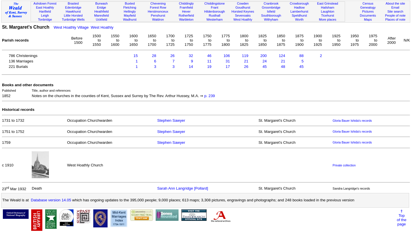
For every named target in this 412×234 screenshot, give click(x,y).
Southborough (271, 15)
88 (301, 56)
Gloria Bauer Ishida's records (352, 120)
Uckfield (101, 19)
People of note (395, 15)
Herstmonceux (158, 11)
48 (283, 66)
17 (228, 66)
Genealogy (368, 7)
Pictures (368, 11)
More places (327, 19)
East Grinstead (327, 3)
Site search (395, 11)
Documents (368, 15)
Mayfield (130, 15)
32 (191, 56)
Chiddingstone (214, 3)
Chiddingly (186, 3)
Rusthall (214, 15)
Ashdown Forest (44, 3)
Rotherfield (186, 15)
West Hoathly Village (71, 27)
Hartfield (45, 11)
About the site (395, 3)
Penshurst (158, 15)
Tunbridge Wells (73, 19)
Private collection (344, 165)
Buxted (130, 3)
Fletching (129, 7)
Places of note (395, 19)
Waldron (158, 19)
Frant (214, 7)
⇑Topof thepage (401, 217)
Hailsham (327, 7)
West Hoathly (242, 19)
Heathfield (101, 11)
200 (263, 56)
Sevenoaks (243, 15)
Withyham (271, 19)
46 (209, 56)
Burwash (101, 3)
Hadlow (299, 7)
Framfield (186, 7)
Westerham (215, 19)
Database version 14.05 (51, 200)
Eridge (101, 7)
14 (191, 66)
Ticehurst (327, 15)
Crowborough (299, 3)
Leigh (45, 15)
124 (282, 56)
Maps (368, 19)
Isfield (271, 11)
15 (136, 56)
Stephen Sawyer (171, 120)
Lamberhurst (299, 11)
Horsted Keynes (242, 11)
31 (228, 61)
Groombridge (271, 7)
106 (226, 56)
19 (209, 66)
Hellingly (130, 11)
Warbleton (186, 19)
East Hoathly (45, 7)
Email (395, 7)
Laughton (327, 11)
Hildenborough (214, 11)
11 (209, 61)
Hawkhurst (73, 11)
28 (154, 56)
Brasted (73, 3)
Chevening (158, 3)
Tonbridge (45, 19)
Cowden (243, 3)
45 (264, 66)
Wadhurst (129, 19)
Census (368, 3)
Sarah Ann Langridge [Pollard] (182, 188)
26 (172, 56)
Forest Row (158, 7)
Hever (186, 11)
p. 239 (209, 96)
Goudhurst (242, 7)
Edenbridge (73, 7)
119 (245, 56)
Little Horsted (73, 15)
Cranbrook (271, 3)
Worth (299, 19)
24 (264, 61)
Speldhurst (299, 15)
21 (246, 61)
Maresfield (101, 15)
